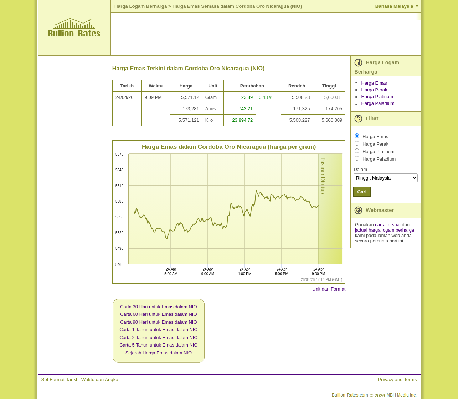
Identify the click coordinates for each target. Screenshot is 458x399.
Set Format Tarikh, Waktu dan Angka (79, 379)
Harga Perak (374, 89)
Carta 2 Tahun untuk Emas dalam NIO (158, 337)
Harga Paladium (378, 103)
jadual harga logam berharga (384, 230)
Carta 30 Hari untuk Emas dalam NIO (158, 306)
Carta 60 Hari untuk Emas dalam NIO (158, 314)
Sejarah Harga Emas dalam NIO (158, 352)
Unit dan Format (328, 289)
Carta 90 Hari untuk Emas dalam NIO (158, 322)
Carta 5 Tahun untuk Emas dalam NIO (158, 345)
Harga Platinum (377, 96)
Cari (361, 192)
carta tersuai (388, 224)
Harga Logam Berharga (140, 6)
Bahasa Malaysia (394, 6)
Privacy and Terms (397, 379)
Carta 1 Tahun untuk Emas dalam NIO (158, 329)
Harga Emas (374, 83)
